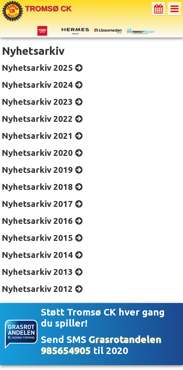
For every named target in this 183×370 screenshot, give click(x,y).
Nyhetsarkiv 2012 (37, 289)
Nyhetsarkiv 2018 (37, 187)
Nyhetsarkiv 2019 (37, 170)
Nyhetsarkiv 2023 (37, 102)
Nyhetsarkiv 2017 (37, 204)
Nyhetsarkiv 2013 (37, 272)
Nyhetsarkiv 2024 (37, 85)
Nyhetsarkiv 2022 (37, 119)
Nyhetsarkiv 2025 (37, 68)
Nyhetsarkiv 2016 (37, 221)
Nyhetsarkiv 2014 (37, 255)
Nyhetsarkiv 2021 (37, 136)
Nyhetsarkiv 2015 (37, 238)
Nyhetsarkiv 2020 (37, 153)
